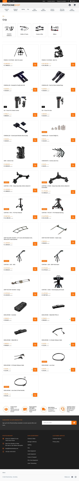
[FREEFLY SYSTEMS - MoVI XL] (58, 52)
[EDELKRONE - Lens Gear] (58, 357)
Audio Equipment (43, 10)
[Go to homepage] (11, 5)
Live (13, 1)
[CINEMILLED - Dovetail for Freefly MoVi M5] (20, 77)
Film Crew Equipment (62, 10)
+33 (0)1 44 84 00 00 (10, 451)
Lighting (23, 9)
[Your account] (70, 5)
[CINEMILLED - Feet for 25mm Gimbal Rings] (58, 77)
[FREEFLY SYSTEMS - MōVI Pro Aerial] (20, 52)
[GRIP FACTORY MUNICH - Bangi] (20, 281)
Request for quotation (61, 1)
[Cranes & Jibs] (39, 30)
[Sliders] (54, 30)
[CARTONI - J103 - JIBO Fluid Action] (58, 256)
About (44, 1)
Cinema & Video (7, 10)
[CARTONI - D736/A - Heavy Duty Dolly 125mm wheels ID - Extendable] (58, 178)
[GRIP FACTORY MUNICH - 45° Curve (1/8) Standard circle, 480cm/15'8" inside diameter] (20, 229)
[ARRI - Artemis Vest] (20, 152)
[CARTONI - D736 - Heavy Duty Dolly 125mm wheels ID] (20, 178)
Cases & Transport (52, 10)
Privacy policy (56, 441)
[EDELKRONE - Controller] (20, 307)
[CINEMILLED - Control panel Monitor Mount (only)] (20, 127)
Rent (9, 1)
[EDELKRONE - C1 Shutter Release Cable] (58, 332)
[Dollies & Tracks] (24, 30)
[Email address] (56, 423)
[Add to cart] (35, 64)
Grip (28, 9)
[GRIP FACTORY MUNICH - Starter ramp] (58, 229)
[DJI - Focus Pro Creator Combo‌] (20, 102)
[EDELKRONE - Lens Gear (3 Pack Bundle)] (20, 382)
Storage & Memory (16, 10)
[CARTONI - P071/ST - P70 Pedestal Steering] (58, 204)
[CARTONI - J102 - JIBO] (20, 256)
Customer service (51, 1)
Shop (5, 1)
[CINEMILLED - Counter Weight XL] (58, 127)
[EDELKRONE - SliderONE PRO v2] (58, 307)
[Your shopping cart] (75, 5)
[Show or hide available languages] (73, 1)
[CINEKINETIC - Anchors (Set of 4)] (58, 152)
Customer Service (57, 438)
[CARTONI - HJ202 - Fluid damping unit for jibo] (58, 281)
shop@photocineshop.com (11, 448)
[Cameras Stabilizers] (9, 30)
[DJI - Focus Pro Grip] (58, 102)
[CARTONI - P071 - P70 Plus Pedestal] (20, 204)
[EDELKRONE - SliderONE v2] (20, 332)
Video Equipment (34, 10)
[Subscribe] (74, 423)
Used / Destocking (72, 10)
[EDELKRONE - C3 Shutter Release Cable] (20, 357)
